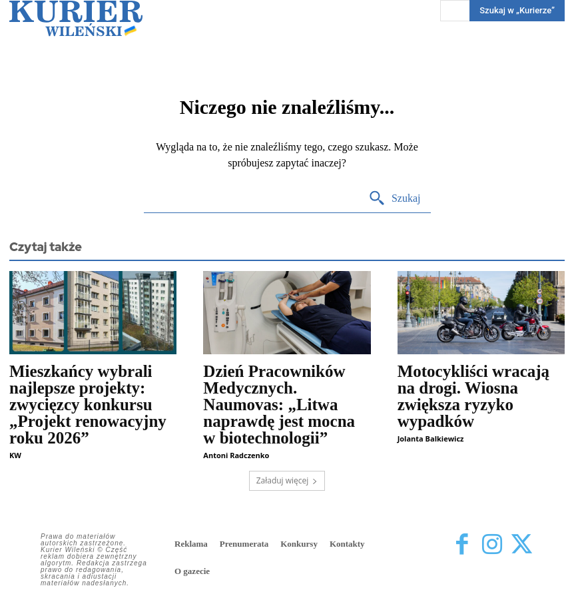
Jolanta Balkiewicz (431, 438)
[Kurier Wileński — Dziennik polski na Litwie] (76, 18)
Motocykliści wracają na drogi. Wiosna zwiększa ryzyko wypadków (473, 396)
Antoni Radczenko (236, 455)
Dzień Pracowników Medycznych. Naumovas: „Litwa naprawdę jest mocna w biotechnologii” (279, 404)
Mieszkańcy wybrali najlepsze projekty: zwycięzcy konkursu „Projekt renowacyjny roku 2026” (87, 404)
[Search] (394, 198)
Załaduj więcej (287, 480)
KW (15, 455)
